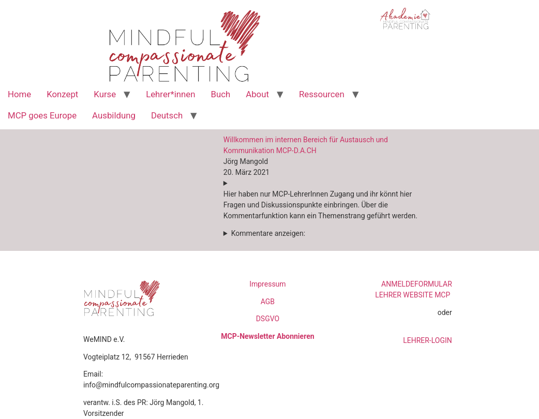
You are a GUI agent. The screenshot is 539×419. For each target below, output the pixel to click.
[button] (323, 203)
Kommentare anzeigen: (268, 233)
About (257, 94)
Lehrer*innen (170, 94)
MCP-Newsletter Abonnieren (267, 336)
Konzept (62, 94)
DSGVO (268, 319)
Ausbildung (114, 115)
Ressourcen (322, 94)
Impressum (267, 284)
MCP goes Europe (42, 115)
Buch (220, 94)
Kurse (105, 94)
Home (19, 94)
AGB (268, 301)
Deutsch (167, 115)
